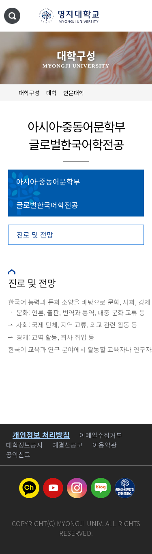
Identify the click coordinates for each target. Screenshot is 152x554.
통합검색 (12, 16)
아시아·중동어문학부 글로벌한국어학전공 (48, 193)
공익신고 (18, 454)
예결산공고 (67, 445)
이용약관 (104, 445)
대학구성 (29, 93)
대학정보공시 (24, 445)
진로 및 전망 (35, 234)
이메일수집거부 (100, 435)
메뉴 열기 (138, 16)
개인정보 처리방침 (41, 434)
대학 (51, 93)
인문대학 (73, 93)
